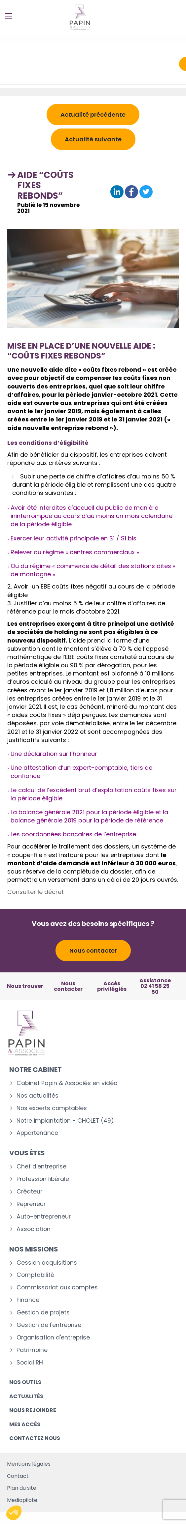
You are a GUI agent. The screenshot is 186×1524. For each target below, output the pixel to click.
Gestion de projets (43, 1312)
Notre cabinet (35, 1069)
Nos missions (33, 1249)
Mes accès (24, 1424)
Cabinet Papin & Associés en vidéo (67, 1083)
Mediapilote (22, 1500)
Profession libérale (43, 1179)
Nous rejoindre (32, 1410)
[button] (14, 1513)
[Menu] (8, 16)
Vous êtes (27, 1153)
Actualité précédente (93, 114)
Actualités (26, 1396)
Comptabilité (35, 1275)
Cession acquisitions (47, 1263)
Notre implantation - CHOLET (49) (65, 1121)
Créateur (29, 1191)
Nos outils (25, 1382)
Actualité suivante (93, 139)
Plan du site (21, 1488)
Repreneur (31, 1204)
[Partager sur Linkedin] (117, 192)
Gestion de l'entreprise (49, 1325)
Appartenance (37, 1133)
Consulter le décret (35, 892)
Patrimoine (32, 1350)
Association (34, 1229)
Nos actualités (37, 1096)
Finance (28, 1300)
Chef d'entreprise (41, 1166)
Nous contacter (93, 950)
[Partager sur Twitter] (146, 192)
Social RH (30, 1362)
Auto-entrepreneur (44, 1217)
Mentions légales (29, 1464)
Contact (18, 1476)
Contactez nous (34, 1438)
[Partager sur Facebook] (131, 192)
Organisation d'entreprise (53, 1337)
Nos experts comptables (52, 1108)
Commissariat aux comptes (57, 1287)
